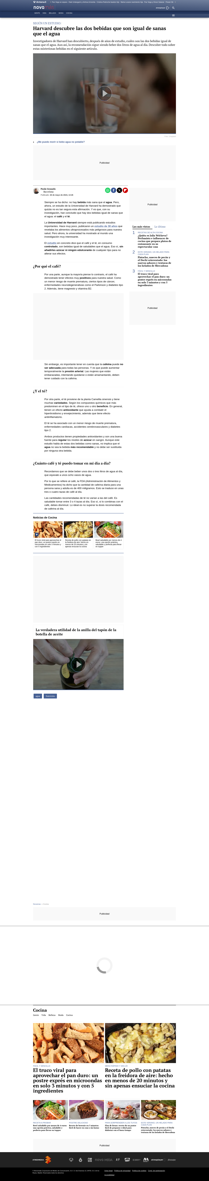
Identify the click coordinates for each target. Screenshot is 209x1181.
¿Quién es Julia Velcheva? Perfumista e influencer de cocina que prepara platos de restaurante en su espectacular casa (154, 241)
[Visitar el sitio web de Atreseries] (118, 1160)
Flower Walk (170, 2)
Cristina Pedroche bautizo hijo (108, 2)
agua (38, 696)
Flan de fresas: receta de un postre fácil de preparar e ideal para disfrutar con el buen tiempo (120, 1127)
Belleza (52, 15)
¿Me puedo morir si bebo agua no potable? (61, 142)
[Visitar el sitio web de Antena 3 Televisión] (72, 1160)
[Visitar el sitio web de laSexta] (81, 1160)
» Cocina (45, 904)
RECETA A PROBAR (42, 1123)
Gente (37, 15)
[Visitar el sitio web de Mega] (109, 1160)
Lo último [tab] (160, 226)
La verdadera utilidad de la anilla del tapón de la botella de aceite (76, 632)
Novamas (37, 904)
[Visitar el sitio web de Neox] (90, 1160)
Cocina (69, 15)
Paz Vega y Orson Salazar (154, 2)
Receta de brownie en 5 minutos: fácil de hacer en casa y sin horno (84, 1126)
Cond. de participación (156, 1171)
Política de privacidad (122, 1171)
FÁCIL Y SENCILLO (146, 271)
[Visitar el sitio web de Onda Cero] (128, 1160)
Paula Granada (48, 188)
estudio (51, 243)
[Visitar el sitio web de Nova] (100, 1160)
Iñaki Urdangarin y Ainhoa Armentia (82, 2)
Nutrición (50, 696)
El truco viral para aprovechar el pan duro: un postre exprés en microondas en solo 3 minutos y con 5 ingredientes (154, 279)
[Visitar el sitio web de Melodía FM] (146, 1160)
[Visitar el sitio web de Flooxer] (172, 1160)
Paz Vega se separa (59, 2)
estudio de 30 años (105, 226)
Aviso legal (108, 1171)
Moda (61, 15)
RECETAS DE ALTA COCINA (150, 232)
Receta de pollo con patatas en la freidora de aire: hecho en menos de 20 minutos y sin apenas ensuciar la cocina (140, 1078)
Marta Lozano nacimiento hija (132, 2)
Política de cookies (139, 1171)
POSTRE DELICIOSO (78, 1123)
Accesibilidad (109, 1175)
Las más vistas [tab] (141, 226)
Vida (44, 15)
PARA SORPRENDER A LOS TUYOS (121, 1123)
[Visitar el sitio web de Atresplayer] (159, 1160)
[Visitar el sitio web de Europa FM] (137, 1160)
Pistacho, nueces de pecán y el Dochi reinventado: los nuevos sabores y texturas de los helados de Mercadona (154, 261)
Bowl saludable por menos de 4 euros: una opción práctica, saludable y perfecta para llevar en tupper (50, 1127)
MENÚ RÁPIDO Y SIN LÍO (116, 1066)
